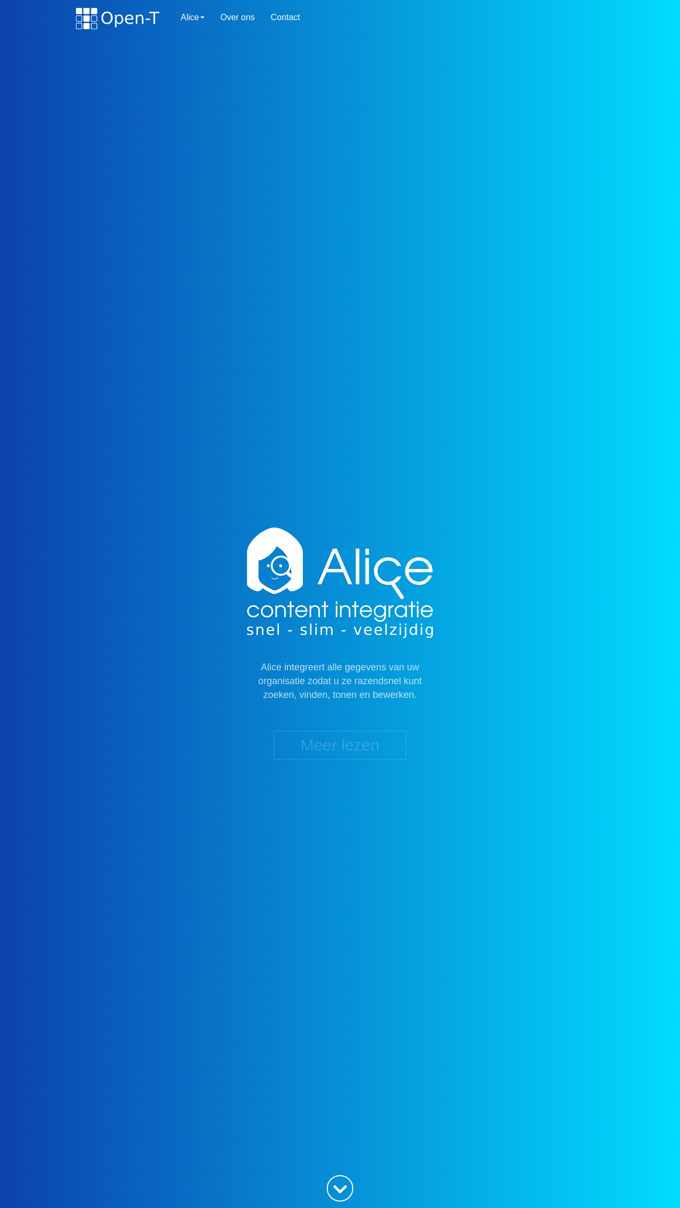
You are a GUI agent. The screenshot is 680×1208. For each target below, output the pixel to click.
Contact (285, 17)
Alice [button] (193, 17)
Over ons (237, 17)
